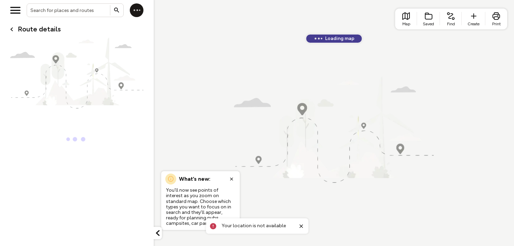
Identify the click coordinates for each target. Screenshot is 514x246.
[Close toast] (301, 226)
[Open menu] (15, 10)
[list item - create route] (473, 19)
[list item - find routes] (451, 19)
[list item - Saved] (428, 19)
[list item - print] (496, 19)
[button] (158, 233)
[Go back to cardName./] (11, 29)
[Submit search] (117, 10)
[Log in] (136, 10)
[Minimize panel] (158, 233)
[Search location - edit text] (75, 10)
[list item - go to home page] (406, 19)
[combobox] (75, 10)
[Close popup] (232, 179)
